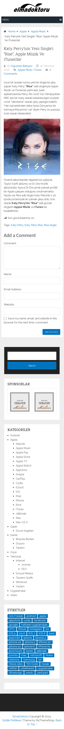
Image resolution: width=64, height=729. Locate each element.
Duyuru (20, 543)
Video (13, 595)
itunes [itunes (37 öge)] (29, 650)
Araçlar (20, 474)
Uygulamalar (18, 590)
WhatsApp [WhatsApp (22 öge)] (15, 672)
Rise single (50, 225)
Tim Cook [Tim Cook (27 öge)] (32, 664)
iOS (18, 491)
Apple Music (25, 69)
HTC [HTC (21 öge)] (12, 629)
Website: (9, 304)
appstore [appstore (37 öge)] (14, 620)
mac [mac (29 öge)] (24, 655)
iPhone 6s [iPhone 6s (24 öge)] (44, 646)
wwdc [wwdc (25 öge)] (29, 672)
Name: (8, 274)
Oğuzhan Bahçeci (21, 66)
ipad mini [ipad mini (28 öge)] (14, 637)
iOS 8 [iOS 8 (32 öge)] (42, 633)
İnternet (20, 560)
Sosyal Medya (24, 573)
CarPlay (20, 478)
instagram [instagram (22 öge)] (36, 629)
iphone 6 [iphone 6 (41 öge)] (29, 646)
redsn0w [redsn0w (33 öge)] (14, 659)
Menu (5, 19)
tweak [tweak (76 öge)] (45, 664)
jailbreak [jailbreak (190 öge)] (42, 650)
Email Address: (12, 289)
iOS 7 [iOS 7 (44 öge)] (32, 633)
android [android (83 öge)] (31, 616)
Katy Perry (17, 225)
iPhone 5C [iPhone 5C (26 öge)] (45, 642)
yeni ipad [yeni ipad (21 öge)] (42, 672)
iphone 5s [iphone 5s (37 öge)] (15, 646)
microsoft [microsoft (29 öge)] (36, 655)
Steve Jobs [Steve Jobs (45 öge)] (15, 664)
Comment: (10, 243)
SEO (24, 569)
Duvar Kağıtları (24, 530)
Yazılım (20, 586)
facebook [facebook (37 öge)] (40, 620)
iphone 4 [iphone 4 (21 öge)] (41, 637)
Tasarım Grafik (24, 577)
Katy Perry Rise (33, 225)
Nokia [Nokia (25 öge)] (49, 655)
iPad (18, 496)
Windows (21, 582)
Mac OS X (22, 522)
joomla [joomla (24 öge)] (13, 655)
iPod (18, 504)
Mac (18, 517)
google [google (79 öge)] (13, 624)
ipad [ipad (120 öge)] (51, 633)
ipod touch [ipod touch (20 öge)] (15, 650)
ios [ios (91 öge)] (47, 629)
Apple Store (23, 456)
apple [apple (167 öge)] (42, 616)
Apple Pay (22, 452)
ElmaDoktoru (20, 716)
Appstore (21, 470)
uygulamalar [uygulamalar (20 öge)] (45, 668)
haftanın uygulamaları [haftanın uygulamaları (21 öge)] (34, 624)
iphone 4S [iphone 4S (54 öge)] (15, 642)
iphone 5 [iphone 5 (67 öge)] (30, 642)
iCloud (19, 487)
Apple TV (21, 461)
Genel (13, 535)
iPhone (20, 500)
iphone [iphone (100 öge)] (28, 637)
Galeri (13, 526)
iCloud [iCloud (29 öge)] (22, 629)
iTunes (38, 69)
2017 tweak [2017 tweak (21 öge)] (16, 616)
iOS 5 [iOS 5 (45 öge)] (12, 633)
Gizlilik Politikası (11, 720)
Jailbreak (21, 513)
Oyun (13, 552)
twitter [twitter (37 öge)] (13, 668)
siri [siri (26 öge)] (40, 659)
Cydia (19, 483)
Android (15, 435)
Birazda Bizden (25, 539)
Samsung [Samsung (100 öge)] (29, 659)
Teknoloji (15, 556)
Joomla (25, 564)
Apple (13, 439)
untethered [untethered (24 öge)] (27, 668)
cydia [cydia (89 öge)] (27, 620)
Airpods (20, 443)
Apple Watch (23, 465)
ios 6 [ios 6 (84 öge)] (22, 633)
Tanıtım (20, 547)
